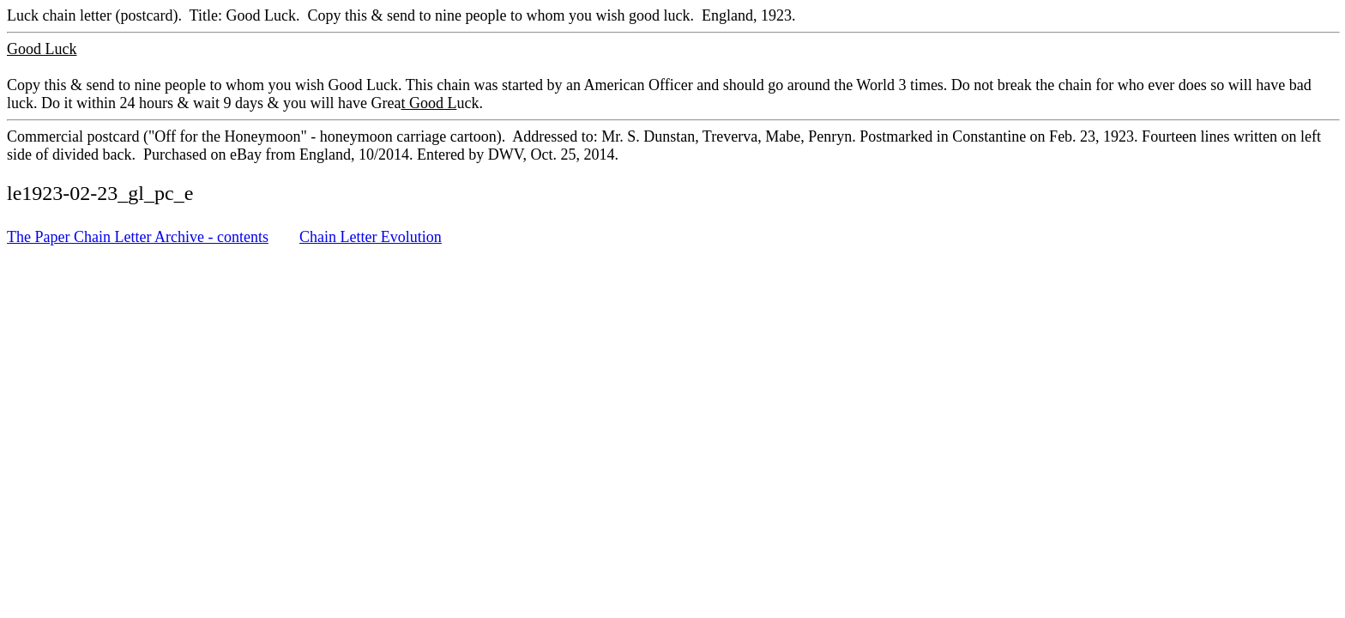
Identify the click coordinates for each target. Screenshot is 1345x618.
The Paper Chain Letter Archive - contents (137, 236)
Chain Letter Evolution (370, 236)
